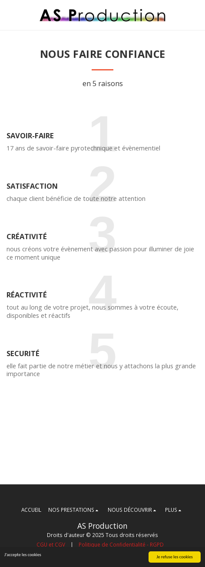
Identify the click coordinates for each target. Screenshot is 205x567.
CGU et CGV (50, 544)
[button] (9, 14)
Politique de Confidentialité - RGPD (121, 544)
